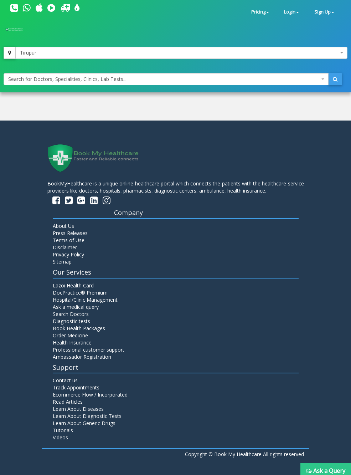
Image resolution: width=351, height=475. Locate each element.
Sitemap (62, 261)
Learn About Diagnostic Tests (87, 416)
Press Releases (70, 233)
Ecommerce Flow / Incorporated (90, 394)
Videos (60, 437)
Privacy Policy (68, 254)
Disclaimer (65, 247)
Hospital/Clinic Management (85, 299)
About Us (63, 226)
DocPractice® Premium (80, 292)
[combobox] (181, 53)
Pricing (260, 12)
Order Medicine (70, 335)
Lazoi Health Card (73, 285)
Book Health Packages (79, 328)
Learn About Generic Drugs (84, 423)
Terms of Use (68, 240)
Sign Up (324, 12)
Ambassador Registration (82, 356)
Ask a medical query (76, 306)
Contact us (65, 380)
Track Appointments (76, 387)
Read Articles (68, 401)
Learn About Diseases (78, 408)
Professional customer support (88, 349)
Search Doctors (71, 314)
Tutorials (63, 430)
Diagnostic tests (71, 321)
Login (291, 12)
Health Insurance (72, 342)
